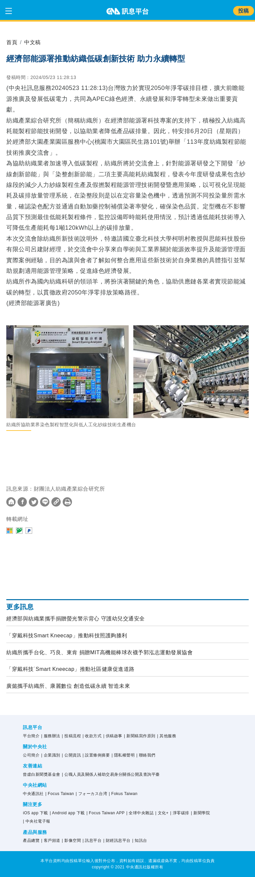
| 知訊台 (139, 840)
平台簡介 (31, 736)
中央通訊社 (33, 793)
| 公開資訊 (71, 755)
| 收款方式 (92, 736)
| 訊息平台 (92, 840)
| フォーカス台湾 (91, 793)
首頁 (11, 42)
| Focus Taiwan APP (106, 813)
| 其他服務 (166, 736)
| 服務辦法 (50, 736)
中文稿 (32, 42)
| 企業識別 (50, 755)
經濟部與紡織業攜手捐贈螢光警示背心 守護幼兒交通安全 (75, 618)
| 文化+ (161, 813)
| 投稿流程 (71, 736)
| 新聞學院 (200, 813)
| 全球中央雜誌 (140, 813)
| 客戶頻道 (50, 840)
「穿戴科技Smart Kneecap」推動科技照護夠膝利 (66, 635)
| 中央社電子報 (36, 821)
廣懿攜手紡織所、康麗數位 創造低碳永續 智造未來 (68, 686)
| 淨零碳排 (179, 813)
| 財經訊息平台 (116, 840)
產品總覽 (31, 840)
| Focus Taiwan (59, 793)
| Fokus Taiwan (123, 793)
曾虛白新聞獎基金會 (41, 774)
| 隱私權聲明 (123, 755)
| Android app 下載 (67, 813)
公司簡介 (31, 755)
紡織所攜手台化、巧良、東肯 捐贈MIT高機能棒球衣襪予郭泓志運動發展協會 (99, 652)
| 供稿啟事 (112, 736)
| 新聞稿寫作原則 (140, 736)
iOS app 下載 (35, 813)
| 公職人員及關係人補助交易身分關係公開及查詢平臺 (111, 774)
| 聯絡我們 (145, 755)
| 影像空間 (71, 840)
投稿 (243, 11)
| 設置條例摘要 (96, 755)
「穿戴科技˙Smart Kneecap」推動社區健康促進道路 (70, 669)
